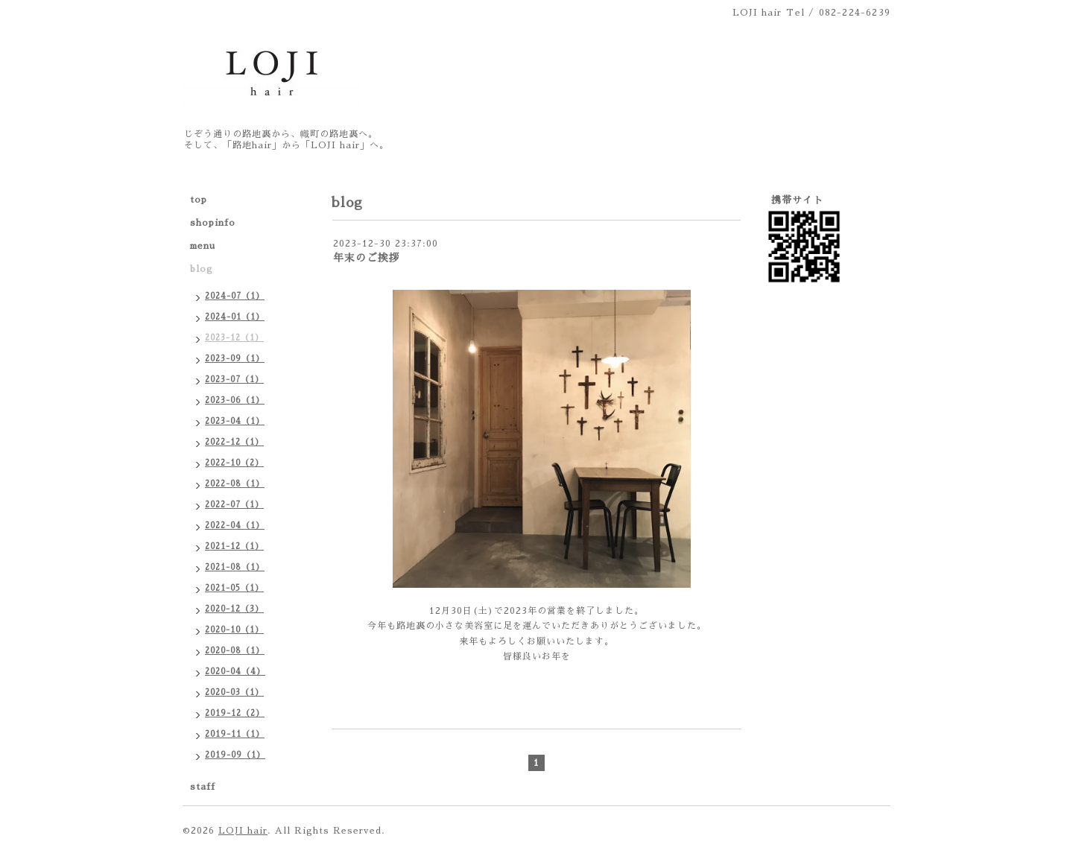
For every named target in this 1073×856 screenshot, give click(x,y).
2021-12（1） (234, 546)
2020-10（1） (234, 630)
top (198, 199)
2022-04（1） (235, 525)
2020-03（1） (234, 692)
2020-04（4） (235, 672)
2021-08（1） (235, 567)
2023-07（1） (234, 379)
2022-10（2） (234, 463)
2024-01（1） (235, 317)
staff (202, 786)
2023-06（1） (235, 400)
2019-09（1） (235, 755)
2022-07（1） (234, 505)
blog (201, 268)
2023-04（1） (235, 421)
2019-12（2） (235, 713)
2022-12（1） (234, 442)
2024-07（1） (235, 296)
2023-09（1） (235, 359)
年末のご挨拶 (366, 258)
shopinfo (212, 222)
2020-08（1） (235, 651)
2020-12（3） (234, 609)
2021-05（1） (234, 588)
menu (202, 245)
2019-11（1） (235, 734)
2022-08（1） (235, 484)
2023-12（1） (234, 338)
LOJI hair (243, 830)
